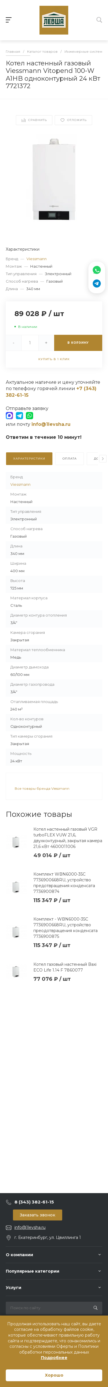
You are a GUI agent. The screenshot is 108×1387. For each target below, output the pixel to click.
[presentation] (103, 458)
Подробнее (54, 1357)
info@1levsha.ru (30, 1227)
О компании (19, 1254)
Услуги (13, 1287)
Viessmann (36, 258)
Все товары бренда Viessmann (42, 788)
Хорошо (54, 1375)
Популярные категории (32, 1271)
